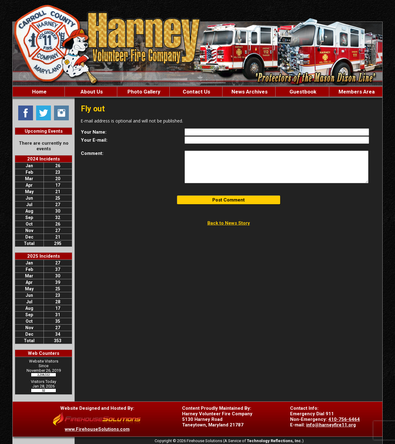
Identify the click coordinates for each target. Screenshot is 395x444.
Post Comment (228, 200)
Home (39, 92)
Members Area (356, 92)
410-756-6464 (344, 419)
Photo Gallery (143, 92)
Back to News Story (228, 223)
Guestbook (302, 92)
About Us (91, 92)
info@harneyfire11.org (331, 425)
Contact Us (195, 92)
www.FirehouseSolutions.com (97, 429)
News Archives (249, 92)
